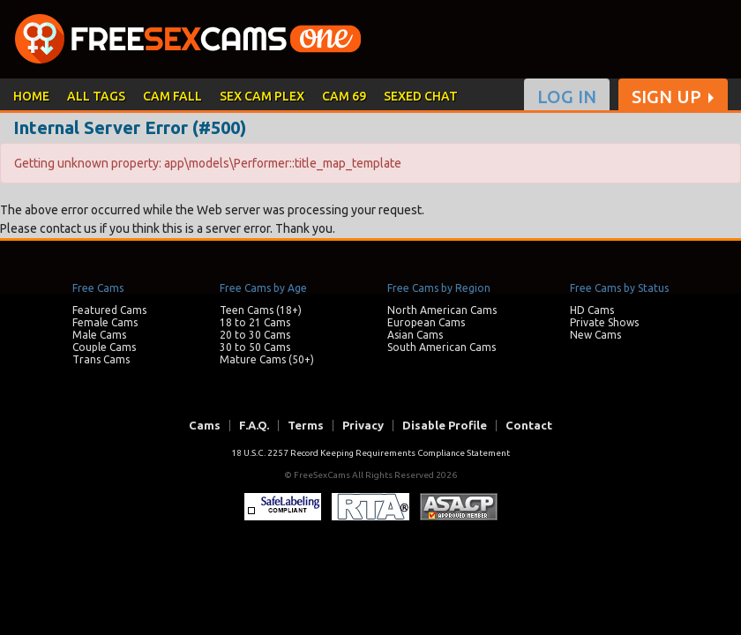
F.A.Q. (254, 425)
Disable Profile (444, 425)
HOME (31, 96)
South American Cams (441, 347)
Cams (205, 425)
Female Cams (105, 322)
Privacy (363, 425)
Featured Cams (109, 310)
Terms (306, 425)
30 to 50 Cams (255, 347)
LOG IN (566, 97)
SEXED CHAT (421, 96)
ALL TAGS (96, 96)
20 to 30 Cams (255, 334)
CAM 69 (344, 96)
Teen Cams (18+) (261, 310)
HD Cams (592, 310)
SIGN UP (666, 97)
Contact (528, 425)
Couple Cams (104, 347)
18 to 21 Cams (255, 322)
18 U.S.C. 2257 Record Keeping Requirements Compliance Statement (370, 453)
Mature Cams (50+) (267, 359)
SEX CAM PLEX (262, 96)
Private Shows (604, 322)
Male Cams (99, 334)
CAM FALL (172, 96)
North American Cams (442, 310)
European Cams (426, 322)
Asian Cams (415, 334)
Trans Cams (101, 359)
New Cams (595, 334)
